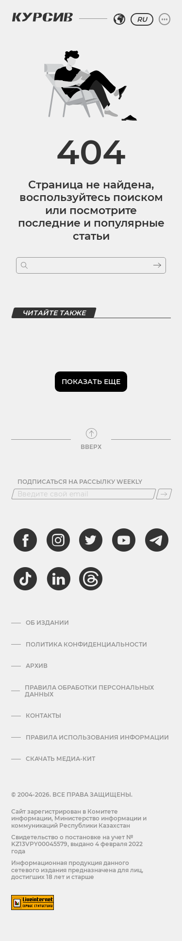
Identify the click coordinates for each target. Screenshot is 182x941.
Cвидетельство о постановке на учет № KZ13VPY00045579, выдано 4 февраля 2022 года (77, 844)
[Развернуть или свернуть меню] (164, 19)
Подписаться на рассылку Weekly (79, 481)
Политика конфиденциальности (86, 644)
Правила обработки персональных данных (89, 691)
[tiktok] (25, 578)
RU (142, 19)
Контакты (43, 715)
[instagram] (58, 540)
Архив (37, 666)
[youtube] (123, 540)
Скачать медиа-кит (60, 759)
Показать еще (91, 381)
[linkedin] (58, 578)
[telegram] (156, 540)
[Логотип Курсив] (42, 17)
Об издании (47, 622)
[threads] (90, 578)
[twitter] (90, 540)
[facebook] (25, 540)
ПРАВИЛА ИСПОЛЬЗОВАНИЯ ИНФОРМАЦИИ (97, 737)
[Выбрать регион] (119, 19)
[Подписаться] (164, 494)
